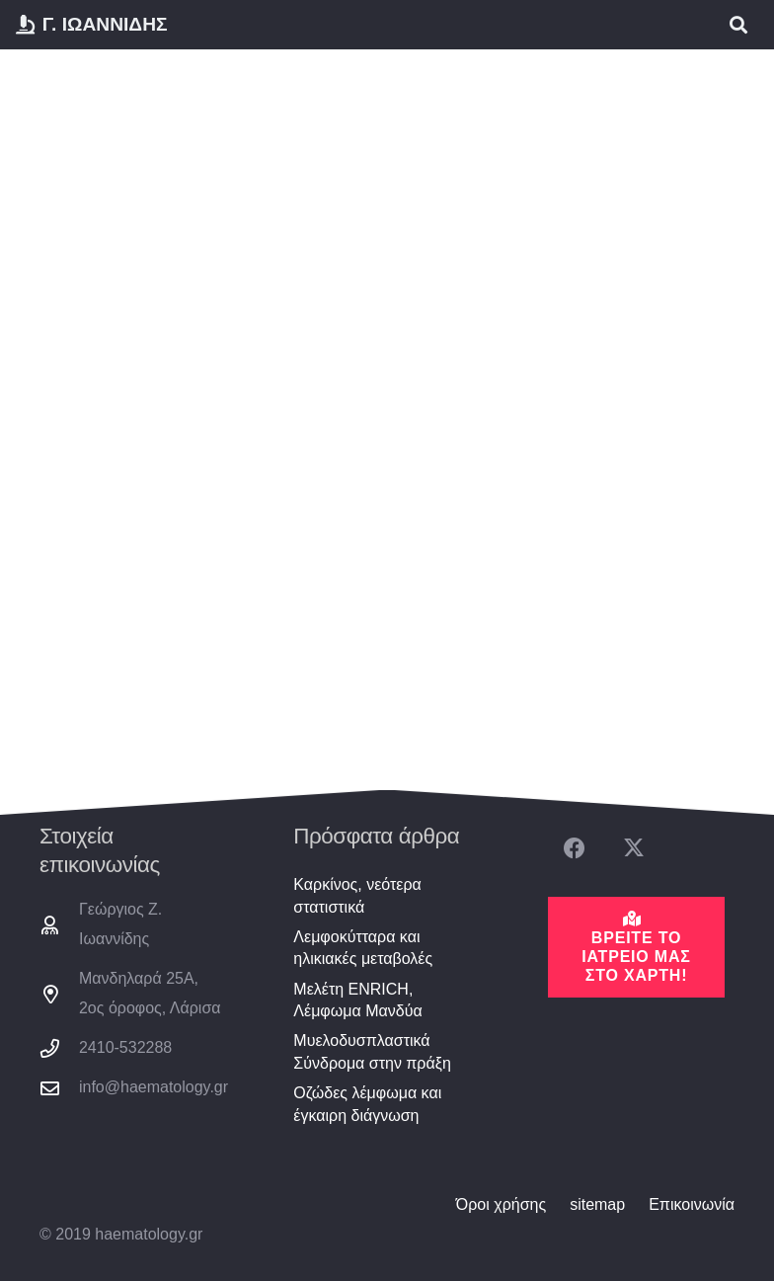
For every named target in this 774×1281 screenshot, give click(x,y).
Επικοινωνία (692, 1204)
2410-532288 (125, 1047)
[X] (633, 849)
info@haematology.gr (153, 1087)
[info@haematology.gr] (59, 1088)
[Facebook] (575, 849)
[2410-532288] (59, 1048)
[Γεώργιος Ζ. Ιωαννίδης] (59, 925)
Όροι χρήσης (501, 1204)
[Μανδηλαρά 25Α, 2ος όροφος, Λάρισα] (59, 994)
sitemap (597, 1204)
